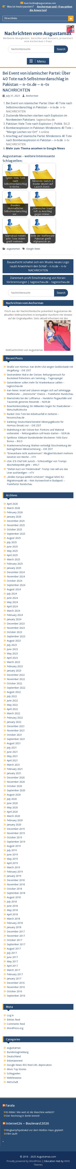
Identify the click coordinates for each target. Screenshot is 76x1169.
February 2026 (15, 512)
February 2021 (15, 769)
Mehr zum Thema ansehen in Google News (35, 148)
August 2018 (14, 897)
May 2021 (12, 756)
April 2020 (12, 811)
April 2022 (12, 709)
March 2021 (13, 764)
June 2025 (12, 546)
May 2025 (12, 550)
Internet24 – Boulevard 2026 (27, 1123)
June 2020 (12, 803)
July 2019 (12, 850)
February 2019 (15, 871)
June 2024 (12, 597)
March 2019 (13, 867)
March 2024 (13, 610)
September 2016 (16, 995)
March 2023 (13, 662)
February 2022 (15, 717)
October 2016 (14, 991)
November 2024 (16, 576)
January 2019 (14, 875)
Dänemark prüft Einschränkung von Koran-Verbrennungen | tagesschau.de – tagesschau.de (38, 280)
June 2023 (12, 649)
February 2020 (15, 820)
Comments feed (16, 1023)
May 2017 (12, 961)
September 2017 (16, 944)
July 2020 (12, 798)
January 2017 (14, 978)
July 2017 (12, 952)
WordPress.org (15, 1028)
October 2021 (14, 734)
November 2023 (16, 627)
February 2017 (15, 974)
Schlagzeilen (13, 1073)
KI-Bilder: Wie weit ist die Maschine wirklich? (30, 1112)
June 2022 (12, 700)
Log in (10, 1015)
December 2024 (16, 572)
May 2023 (12, 653)
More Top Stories (16, 1069)
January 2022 (14, 722)
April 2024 (12, 606)
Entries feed (13, 1019)
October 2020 (14, 786)
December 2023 (16, 623)
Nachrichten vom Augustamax (38, 33)
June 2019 (12, 854)
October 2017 (14, 940)
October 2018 (14, 888)
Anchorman (32, 95)
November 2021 (16, 730)
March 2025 (13, 559)
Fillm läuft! (11, 1133)
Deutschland (14, 1056)
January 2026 (14, 516)
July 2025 (12, 542)
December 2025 (16, 520)
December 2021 (16, 726)
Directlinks (10, 18)
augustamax (13, 248)
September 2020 (16, 790)
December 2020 (16, 777)
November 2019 (16, 833)
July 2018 (12, 901)
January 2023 (14, 670)
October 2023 (14, 632)
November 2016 (16, 987)
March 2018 (13, 918)
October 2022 (14, 683)
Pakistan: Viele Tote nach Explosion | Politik (34, 124)
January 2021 (14, 773)
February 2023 (15, 666)
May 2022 (12, 704)
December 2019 (16, 828)
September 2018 (16, 893)
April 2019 (12, 863)
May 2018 (12, 910)
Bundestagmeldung (17, 1052)
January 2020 (14, 824)
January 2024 (14, 619)
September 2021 (16, 739)
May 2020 (12, 807)
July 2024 (12, 593)
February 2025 (15, 563)
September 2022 (16, 687)
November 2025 (16, 525)
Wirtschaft (12, 1082)
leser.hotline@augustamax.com (40, 3)
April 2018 (12, 914)
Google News (33, 248)
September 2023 (16, 636)
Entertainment (15, 1060)
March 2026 (13, 508)
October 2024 (14, 580)
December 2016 (16, 982)
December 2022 (16, 674)
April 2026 (12, 503)
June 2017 (12, 957)
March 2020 (13, 816)
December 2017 (16, 931)
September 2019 (16, 841)
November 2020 (16, 781)
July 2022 (12, 696)
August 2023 (14, 640)
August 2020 (14, 794)
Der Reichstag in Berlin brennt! (23, 1115)
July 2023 (12, 645)
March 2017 (13, 970)
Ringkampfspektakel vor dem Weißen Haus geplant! (34, 1130)
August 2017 (14, 948)
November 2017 (16, 935)
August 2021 (14, 743)
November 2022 (16, 679)
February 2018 (15, 923)
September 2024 (16, 585)
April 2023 (12, 657)
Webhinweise (14, 1077)
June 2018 (12, 905)
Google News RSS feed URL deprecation (29, 1065)
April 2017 (12, 965)
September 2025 (16, 533)
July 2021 (12, 747)
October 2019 (14, 837)
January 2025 (14, 568)
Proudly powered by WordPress (24, 1161)
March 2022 (13, 713)
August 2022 (14, 692)
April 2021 (12, 760)
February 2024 (15, 615)
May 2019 (12, 858)
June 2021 (12, 751)
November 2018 (16, 884)
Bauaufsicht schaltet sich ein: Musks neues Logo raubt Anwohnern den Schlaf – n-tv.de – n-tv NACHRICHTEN (38, 266)
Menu (37, 61)
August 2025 (14, 538)
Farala (10, 1105)
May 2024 (12, 602)
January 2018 (14, 927)
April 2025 (12, 555)
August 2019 (14, 846)
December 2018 (16, 880)
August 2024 (14, 589)
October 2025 (14, 529)
